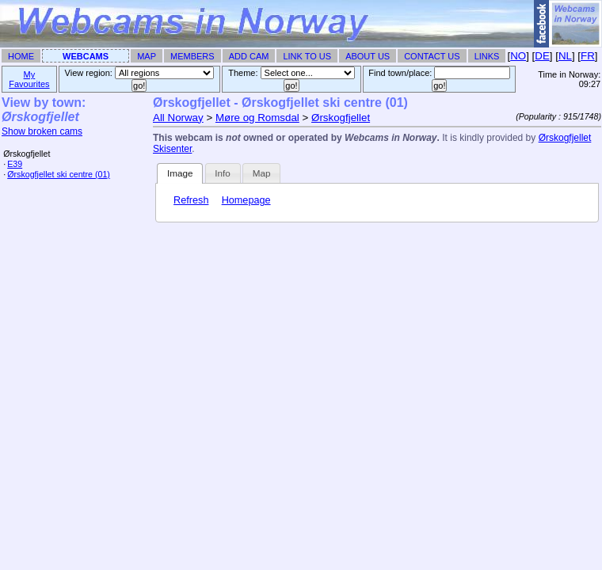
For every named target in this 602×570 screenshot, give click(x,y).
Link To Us (307, 56)
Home (21, 56)
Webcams (86, 56)
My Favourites (29, 79)
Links (487, 56)
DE (542, 56)
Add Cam (249, 56)
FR (588, 56)
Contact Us (432, 56)
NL (565, 56)
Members (192, 56)
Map (146, 56)
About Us (367, 56)
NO (518, 56)
